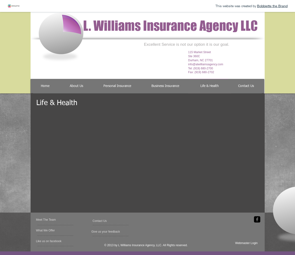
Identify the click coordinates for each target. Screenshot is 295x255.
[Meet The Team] (54, 219)
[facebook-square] (257, 219)
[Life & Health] (209, 86)
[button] (50, 241)
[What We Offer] (49, 230)
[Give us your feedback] (106, 231)
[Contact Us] (104, 220)
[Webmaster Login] (246, 243)
